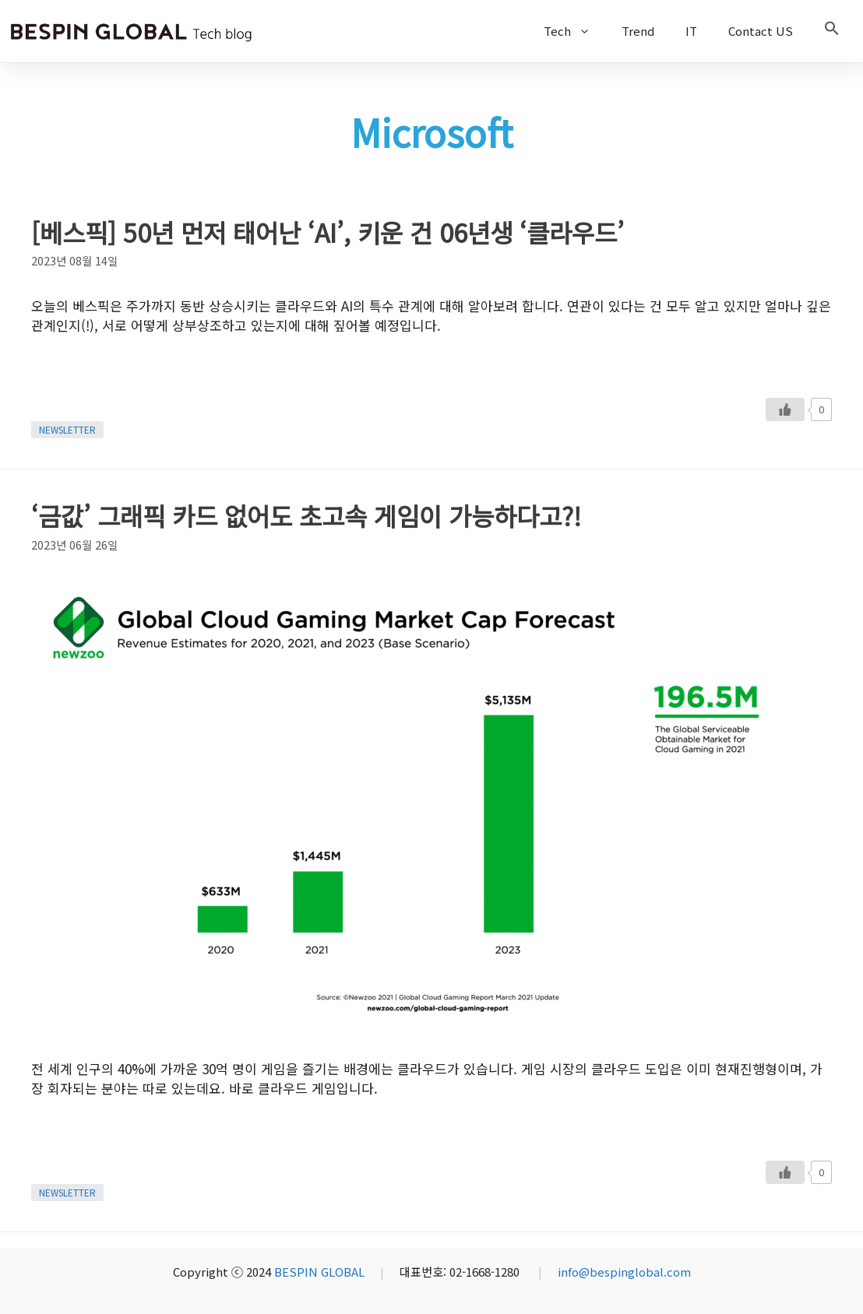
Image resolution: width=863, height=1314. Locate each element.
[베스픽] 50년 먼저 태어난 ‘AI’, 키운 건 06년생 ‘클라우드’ (327, 232)
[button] (831, 31)
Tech (575, 31)
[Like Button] (785, 409)
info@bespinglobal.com (624, 1271)
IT (691, 31)
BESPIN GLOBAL (319, 1271)
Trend (638, 31)
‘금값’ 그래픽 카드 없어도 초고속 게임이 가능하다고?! (306, 515)
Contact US (760, 31)
